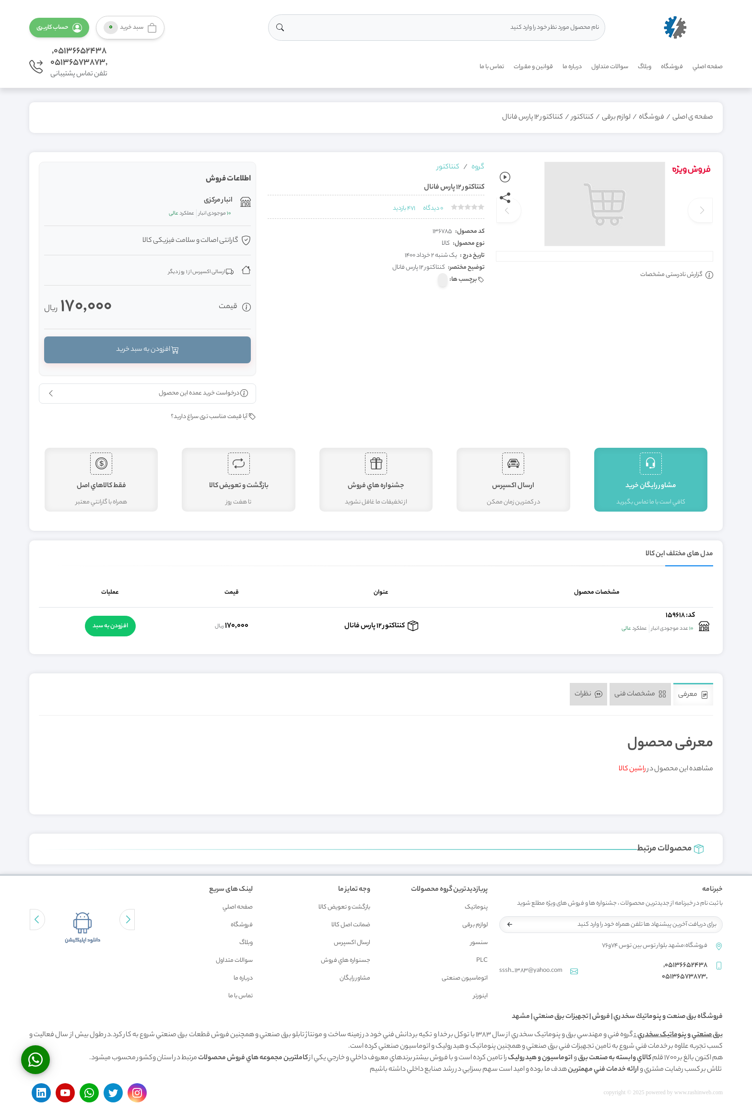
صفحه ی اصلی (692, 117)
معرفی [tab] (693, 695)
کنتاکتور (582, 117)
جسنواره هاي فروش (345, 961)
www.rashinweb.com (698, 1092)
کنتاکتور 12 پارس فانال (532, 117)
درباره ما (572, 67)
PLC (482, 961)
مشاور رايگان (355, 978)
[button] (59, 27)
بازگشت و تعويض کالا (344, 907)
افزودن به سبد (110, 626)
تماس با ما (492, 67)
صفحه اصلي (708, 67)
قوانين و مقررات (533, 67)
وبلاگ (644, 67)
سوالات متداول (609, 67)
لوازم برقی (616, 117)
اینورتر (480, 996)
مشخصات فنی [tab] (640, 694)
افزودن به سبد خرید (147, 350)
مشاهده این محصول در (666, 769)
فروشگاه (672, 67)
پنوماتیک (476, 907)
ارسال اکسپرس (352, 943)
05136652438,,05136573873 (78, 57)
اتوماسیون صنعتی (465, 978)
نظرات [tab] (588, 694)
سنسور (479, 943)
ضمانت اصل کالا (350, 925)
